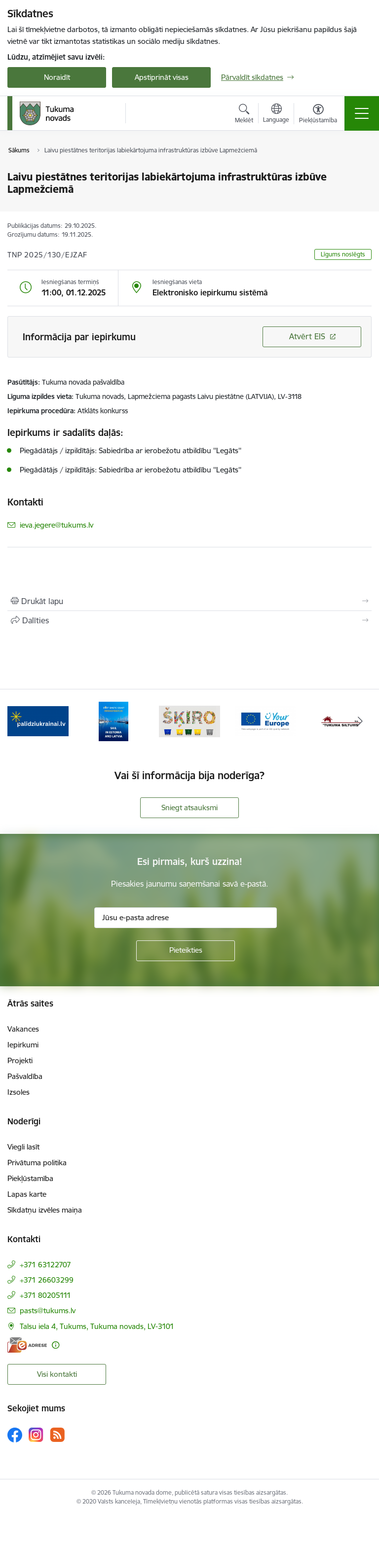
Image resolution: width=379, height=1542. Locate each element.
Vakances (23, 1029)
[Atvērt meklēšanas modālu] (244, 115)
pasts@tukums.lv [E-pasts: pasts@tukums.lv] (48, 1310)
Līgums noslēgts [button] (343, 254)
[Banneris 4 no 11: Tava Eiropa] (265, 720)
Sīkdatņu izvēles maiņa (44, 1210)
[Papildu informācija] (55, 1345)
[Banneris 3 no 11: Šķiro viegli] (189, 720)
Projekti (20, 1060)
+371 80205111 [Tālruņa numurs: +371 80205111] (45, 1295)
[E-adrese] (27, 1345)
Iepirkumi (22, 1044)
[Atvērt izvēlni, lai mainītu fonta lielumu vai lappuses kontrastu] (318, 115)
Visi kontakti (57, 1374)
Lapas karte (26, 1194)
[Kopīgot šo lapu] (189, 620)
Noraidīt (57, 77)
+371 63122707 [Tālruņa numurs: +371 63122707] (45, 1264)
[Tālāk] (360, 721)
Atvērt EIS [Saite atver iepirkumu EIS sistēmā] (307, 336)
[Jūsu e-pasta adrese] (185, 917)
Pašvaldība (24, 1076)
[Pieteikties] (185, 950)
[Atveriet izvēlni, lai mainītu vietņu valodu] (276, 114)
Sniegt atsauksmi (189, 807)
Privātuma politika (37, 1162)
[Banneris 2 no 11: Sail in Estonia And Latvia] (113, 720)
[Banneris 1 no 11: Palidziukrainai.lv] (38, 720)
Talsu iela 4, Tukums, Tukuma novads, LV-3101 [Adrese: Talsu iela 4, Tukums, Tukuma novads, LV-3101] (97, 1326)
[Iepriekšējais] (19, 721)
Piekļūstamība (30, 1178)
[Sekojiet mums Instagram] (36, 1435)
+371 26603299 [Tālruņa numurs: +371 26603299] (47, 1280)
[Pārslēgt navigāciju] (361, 113)
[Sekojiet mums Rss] (57, 1435)
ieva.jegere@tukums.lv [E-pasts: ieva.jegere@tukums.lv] (56, 525)
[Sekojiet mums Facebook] (14, 1435)
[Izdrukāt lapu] (189, 601)
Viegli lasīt (23, 1146)
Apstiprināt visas (162, 77)
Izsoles (18, 1092)
